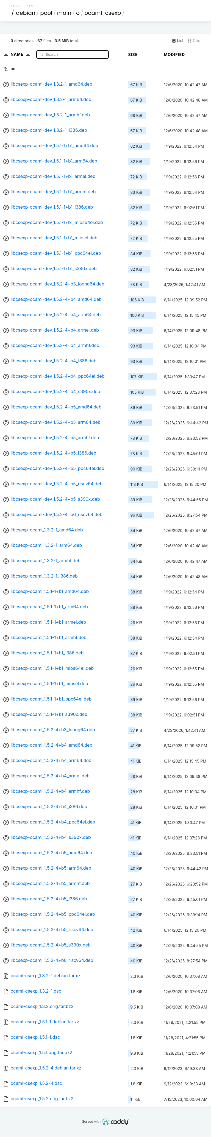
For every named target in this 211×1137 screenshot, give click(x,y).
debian (25, 13)
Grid (194, 40)
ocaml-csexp (102, 13)
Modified (174, 54)
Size (133, 54)
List (178, 40)
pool (46, 13)
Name (21, 54)
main (64, 13)
